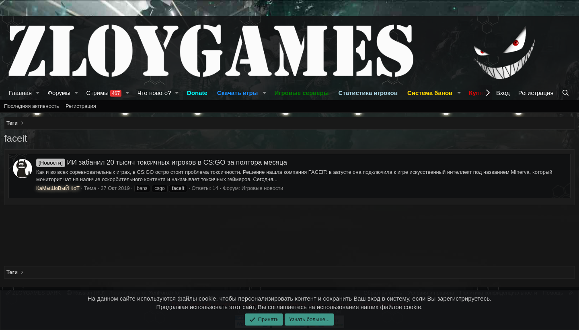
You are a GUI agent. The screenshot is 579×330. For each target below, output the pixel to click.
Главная (20, 92)
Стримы (103, 93)
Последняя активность (31, 106)
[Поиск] (566, 92)
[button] (38, 92)
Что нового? (154, 92)
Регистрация (81, 106)
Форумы (59, 92)
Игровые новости (262, 188)
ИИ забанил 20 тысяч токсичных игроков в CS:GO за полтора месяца (161, 162)
